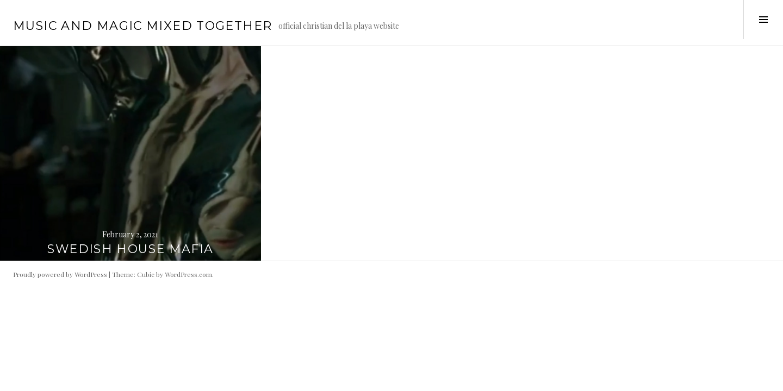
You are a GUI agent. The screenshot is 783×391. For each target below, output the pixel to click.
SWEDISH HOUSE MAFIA (130, 249)
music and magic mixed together (142, 25)
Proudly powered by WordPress (60, 274)
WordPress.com (188, 274)
